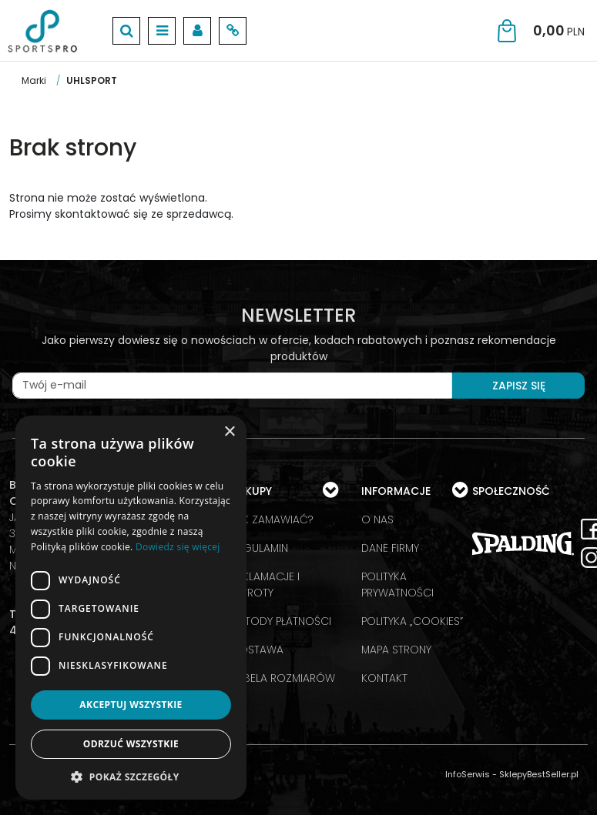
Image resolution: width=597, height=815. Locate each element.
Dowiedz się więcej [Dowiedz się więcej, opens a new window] (178, 546)
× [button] (229, 432)
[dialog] (131, 608)
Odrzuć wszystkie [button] (131, 743)
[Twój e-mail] (232, 385)
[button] (131, 776)
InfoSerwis (467, 774)
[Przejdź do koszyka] (559, 30)
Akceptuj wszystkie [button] (130, 704)
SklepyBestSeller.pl (539, 774)
